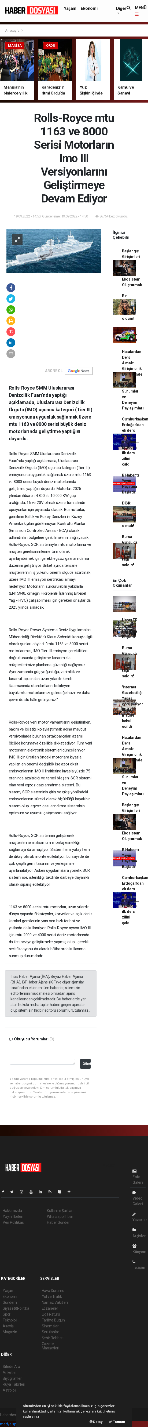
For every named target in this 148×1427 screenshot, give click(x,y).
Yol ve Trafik (52, 1296)
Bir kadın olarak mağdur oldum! (129, 307)
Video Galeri (137, 1198)
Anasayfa (12, 30)
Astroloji (9, 1390)
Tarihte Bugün (53, 1320)
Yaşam (70, 8)
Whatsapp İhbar (60, 1216)
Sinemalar (50, 1326)
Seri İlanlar (50, 1332)
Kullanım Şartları (60, 1210)
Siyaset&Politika (16, 1308)
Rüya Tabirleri (14, 1384)
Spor (6, 1314)
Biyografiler (12, 1378)
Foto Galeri (137, 1177)
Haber (127, 603)
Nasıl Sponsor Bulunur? (129, 335)
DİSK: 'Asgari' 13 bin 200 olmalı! (128, 514)
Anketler (10, 1372)
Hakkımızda (12, 1210)
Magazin (10, 1332)
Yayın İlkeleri (13, 1216)
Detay (96, 1422)
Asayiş (8, 1326)
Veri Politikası (13, 1222)
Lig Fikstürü (51, 1314)
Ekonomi (89, 8)
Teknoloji (10, 1320)
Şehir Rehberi (53, 1338)
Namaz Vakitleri (55, 1302)
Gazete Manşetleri (50, 1346)
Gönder (86, 1064)
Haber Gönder (58, 1222)
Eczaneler (50, 1308)
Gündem (10, 1302)
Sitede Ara (11, 1366)
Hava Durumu (53, 1290)
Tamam (117, 1422)
